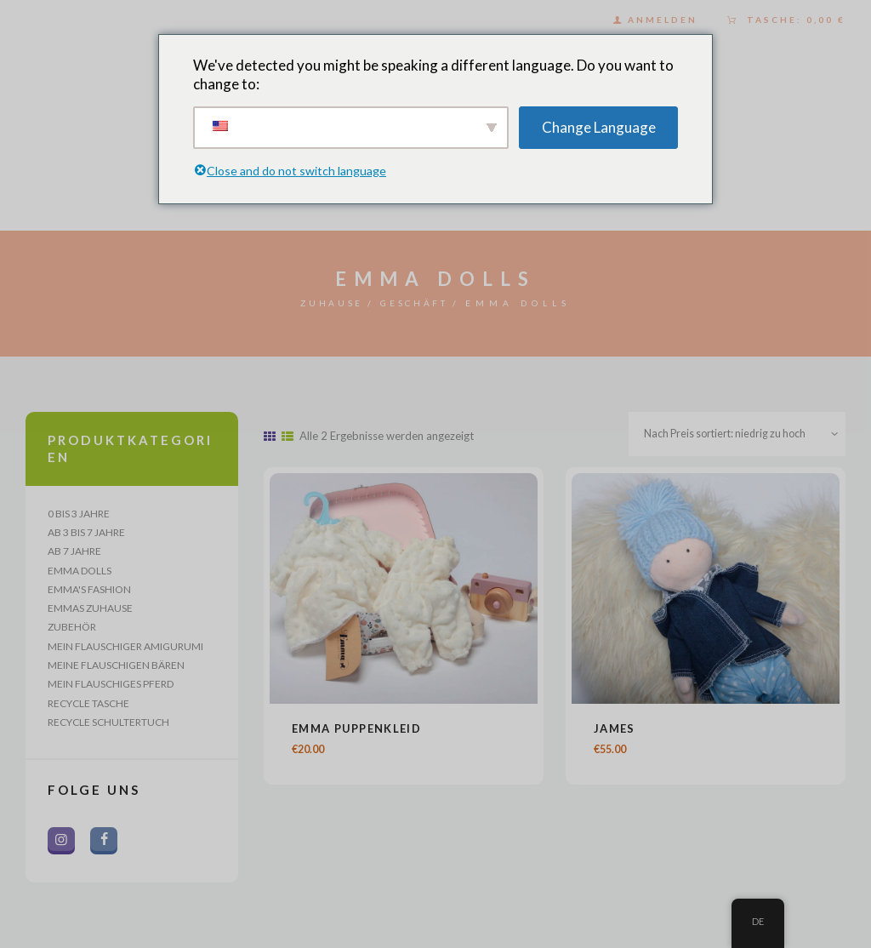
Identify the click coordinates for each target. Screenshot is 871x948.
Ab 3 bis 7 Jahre (86, 533)
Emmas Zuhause (90, 612)
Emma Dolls (79, 573)
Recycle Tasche (88, 711)
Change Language (599, 126)
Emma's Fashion (89, 592)
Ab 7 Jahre (74, 552)
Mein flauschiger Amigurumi (125, 652)
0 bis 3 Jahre (79, 513)
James (614, 731)
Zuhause (324, 303)
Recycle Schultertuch (108, 731)
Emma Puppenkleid (356, 731)
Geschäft (421, 303)
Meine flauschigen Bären (116, 671)
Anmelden (662, 19)
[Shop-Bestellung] (732, 435)
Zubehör (72, 631)
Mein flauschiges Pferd (111, 691)
